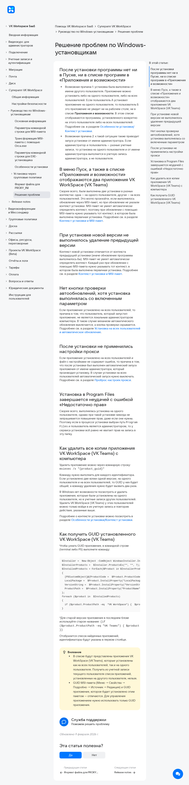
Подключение (16, 52)
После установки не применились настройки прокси (167, 151)
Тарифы (11, 267)
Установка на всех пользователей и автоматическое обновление (99, 330)
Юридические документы (24, 288)
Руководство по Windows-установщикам (26, 112)
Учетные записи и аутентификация (18, 61)
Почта (10, 76)
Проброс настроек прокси (113, 380)
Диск (10, 83)
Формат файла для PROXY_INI (27, 186)
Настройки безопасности (29, 104)
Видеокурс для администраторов (18, 43)
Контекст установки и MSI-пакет (81, 220)
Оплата (11, 274)
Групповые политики (20, 219)
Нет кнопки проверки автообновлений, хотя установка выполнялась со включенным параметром (168, 136)
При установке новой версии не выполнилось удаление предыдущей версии (166, 119)
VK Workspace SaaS (19, 26)
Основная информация (30, 121)
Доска (10, 226)
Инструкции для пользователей (20, 296)
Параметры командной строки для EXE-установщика (30, 156)
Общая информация (25, 97)
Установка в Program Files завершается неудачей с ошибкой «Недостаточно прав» (167, 167)
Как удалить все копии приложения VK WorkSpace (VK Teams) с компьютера (166, 184)
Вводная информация (23, 35)
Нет (94, 755)
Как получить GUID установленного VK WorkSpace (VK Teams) (165, 198)
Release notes (18, 202)
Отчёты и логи (18, 260)
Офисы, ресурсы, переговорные (18, 241)
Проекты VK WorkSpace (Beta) (22, 252)
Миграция (13, 70)
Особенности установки (31, 167)
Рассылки (13, 233)
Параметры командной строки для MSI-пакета (30, 129)
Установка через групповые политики (26, 175)
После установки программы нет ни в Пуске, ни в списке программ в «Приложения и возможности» (168, 76)
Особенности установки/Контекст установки (101, 520)
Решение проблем (27, 194)
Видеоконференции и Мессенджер (19, 210)
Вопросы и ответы (18, 281)
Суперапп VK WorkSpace (23, 90)
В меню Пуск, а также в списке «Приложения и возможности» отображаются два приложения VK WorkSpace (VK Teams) (166, 99)
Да (70, 755)
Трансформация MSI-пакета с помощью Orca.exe (29, 142)
